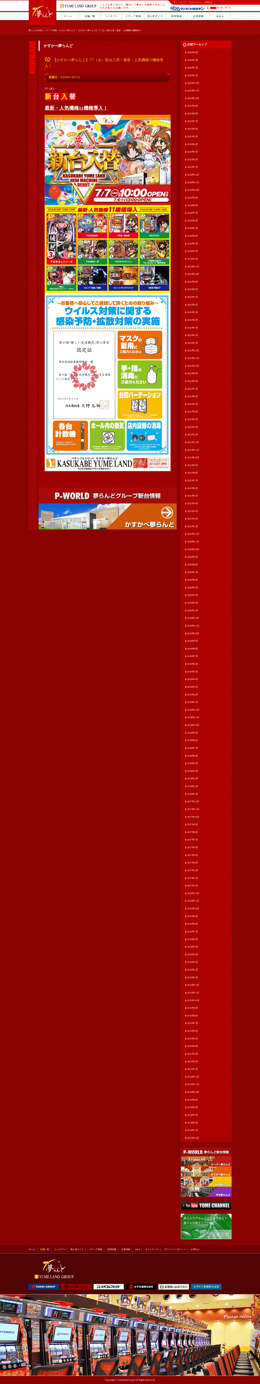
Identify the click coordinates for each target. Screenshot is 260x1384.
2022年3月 (192, 419)
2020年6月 (192, 579)
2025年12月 (193, 83)
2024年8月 (192, 205)
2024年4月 (192, 235)
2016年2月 (192, 969)
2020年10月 (193, 549)
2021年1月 (192, 526)
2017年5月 (192, 855)
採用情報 (111, 1249)
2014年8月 (192, 1107)
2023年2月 (192, 335)
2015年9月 (192, 1008)
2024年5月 (192, 228)
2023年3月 (192, 327)
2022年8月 (192, 381)
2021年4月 (192, 503)
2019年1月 (192, 702)
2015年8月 (192, 1015)
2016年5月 (192, 946)
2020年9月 (192, 556)
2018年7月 (192, 748)
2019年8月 (192, 648)
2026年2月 (192, 67)
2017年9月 (192, 824)
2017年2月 (192, 878)
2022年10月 (193, 365)
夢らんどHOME (35, 30)
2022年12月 (193, 350)
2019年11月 (193, 625)
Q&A (137, 1249)
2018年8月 (192, 740)
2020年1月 (192, 610)
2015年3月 (192, 1053)
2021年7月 (192, 480)
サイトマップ (180, 2)
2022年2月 (192, 427)
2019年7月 (192, 656)
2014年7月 (192, 1115)
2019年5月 (192, 671)
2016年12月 (193, 893)
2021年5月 (192, 495)
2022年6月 (192, 396)
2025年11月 (193, 90)
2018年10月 (193, 725)
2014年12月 (193, 1076)
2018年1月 (192, 794)
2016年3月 (192, 962)
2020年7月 (192, 572)
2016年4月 (192, 954)
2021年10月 (193, 457)
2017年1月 (192, 885)
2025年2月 (192, 159)
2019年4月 (192, 679)
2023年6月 (192, 304)
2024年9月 (192, 197)
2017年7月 (192, 839)
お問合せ (208, 2)
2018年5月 (192, 763)
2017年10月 (193, 817)
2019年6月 (192, 664)
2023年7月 (192, 297)
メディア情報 (51, 30)
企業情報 (125, 1249)
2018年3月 (192, 778)
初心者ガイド (77, 1249)
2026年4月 (192, 52)
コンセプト (59, 1249)
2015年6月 (192, 1030)
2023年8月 (192, 289)
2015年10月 (193, 1000)
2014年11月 (193, 1084)
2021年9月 (192, 465)
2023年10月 (193, 274)
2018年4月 (192, 771)
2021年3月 (192, 511)
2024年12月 (193, 174)
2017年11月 (193, 809)
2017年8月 (192, 832)
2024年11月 (193, 182)
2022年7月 (192, 388)
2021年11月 (193, 450)
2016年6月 (192, 939)
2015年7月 (192, 1023)
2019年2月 (192, 694)
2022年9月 (192, 373)
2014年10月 (193, 1092)
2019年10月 (193, 633)
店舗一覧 (44, 1249)
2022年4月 (192, 411)
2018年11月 (193, 717)
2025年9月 (192, 105)
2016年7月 (192, 931)
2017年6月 (192, 847)
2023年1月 (192, 343)
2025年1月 (192, 167)
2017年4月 (192, 862)
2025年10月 (193, 98)
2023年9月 (192, 281)
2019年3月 (192, 686)
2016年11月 (193, 900)
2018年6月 (192, 755)
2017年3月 (192, 870)
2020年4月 (192, 587)
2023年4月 (192, 320)
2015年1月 (192, 1069)
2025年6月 (192, 128)
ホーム (31, 1249)
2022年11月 (193, 358)
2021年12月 (193, 442)
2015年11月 (193, 992)
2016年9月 (192, 916)
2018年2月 (192, 786)
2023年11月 (193, 266)
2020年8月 (192, 564)
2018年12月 (193, 709)
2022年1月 (192, 434)
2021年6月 (192, 488)
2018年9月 (192, 732)
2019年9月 (192, 641)
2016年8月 (192, 923)
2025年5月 (192, 136)
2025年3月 (192, 151)
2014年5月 (192, 1122)
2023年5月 (192, 312)
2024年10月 (193, 190)
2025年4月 (192, 144)
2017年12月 (193, 801)
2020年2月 (192, 602)
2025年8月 (192, 113)
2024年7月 (192, 213)
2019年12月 (193, 618)
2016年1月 (192, 977)
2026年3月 (192, 60)
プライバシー (195, 2)
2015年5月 (192, 1038)
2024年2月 (192, 251)
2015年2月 (192, 1061)
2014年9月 (192, 1099)
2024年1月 (192, 258)
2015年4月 (192, 1046)
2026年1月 (192, 75)
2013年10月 (193, 1138)
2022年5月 (192, 404)
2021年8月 (192, 472)
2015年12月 (193, 985)
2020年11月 (193, 541)
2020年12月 (193, 534)
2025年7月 (192, 121)
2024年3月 (192, 243)
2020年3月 (192, 595)
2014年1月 (192, 1130)
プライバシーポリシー (175, 1249)
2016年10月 (193, 908)
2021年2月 (192, 518)
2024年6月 (192, 220)
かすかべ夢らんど (67, 30)
